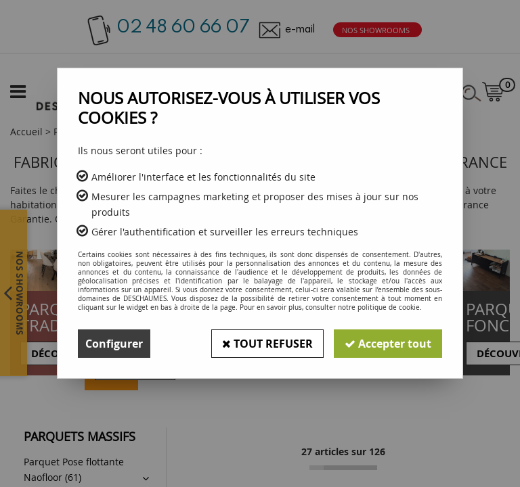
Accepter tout (388, 343)
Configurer (114, 343)
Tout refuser (267, 343)
